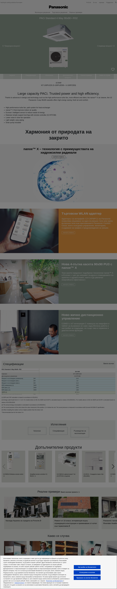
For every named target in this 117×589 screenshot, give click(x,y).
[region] (58, 572)
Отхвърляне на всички (87, 572)
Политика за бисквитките (54, 581)
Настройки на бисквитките (87, 567)
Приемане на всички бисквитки (87, 578)
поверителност (19, 583)
